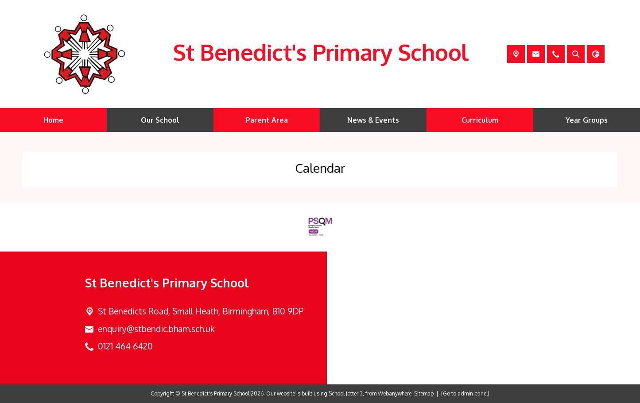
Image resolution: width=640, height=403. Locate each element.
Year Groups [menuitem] (587, 120)
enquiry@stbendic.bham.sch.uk (156, 328)
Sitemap (424, 393)
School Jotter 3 (346, 393)
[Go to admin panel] (465, 393)
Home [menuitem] (53, 120)
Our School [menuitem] (160, 120)
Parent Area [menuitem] (267, 120)
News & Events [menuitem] (373, 120)
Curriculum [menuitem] (480, 120)
